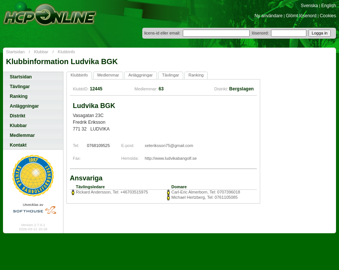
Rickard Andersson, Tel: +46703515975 (112, 192)
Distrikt (17, 115)
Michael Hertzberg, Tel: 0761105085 (204, 197)
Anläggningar (24, 106)
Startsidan (15, 52)
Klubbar (41, 52)
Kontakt (18, 145)
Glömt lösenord (301, 15)
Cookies (328, 15)
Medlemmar (22, 135)
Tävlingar (20, 86)
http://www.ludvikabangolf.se (171, 158)
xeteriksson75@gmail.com (169, 145)
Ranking (18, 96)
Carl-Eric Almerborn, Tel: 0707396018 (205, 192)
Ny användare (269, 15)
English (328, 5)
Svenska (309, 5)
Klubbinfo (66, 52)
